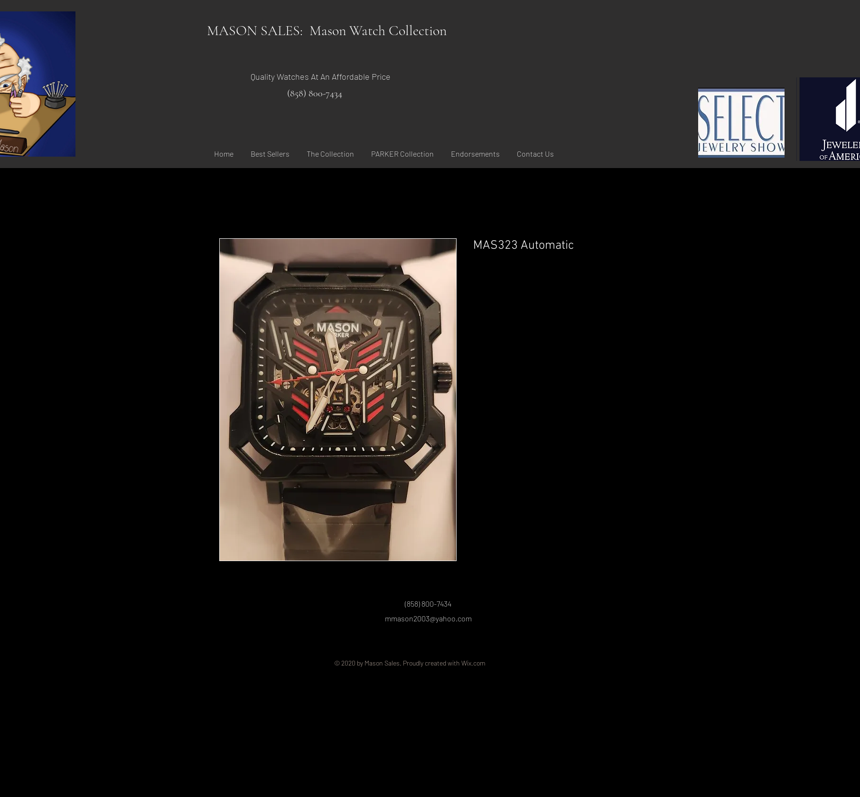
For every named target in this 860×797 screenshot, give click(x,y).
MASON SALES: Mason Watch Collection (327, 30)
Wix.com (473, 663)
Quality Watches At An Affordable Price (321, 76)
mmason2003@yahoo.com (428, 618)
